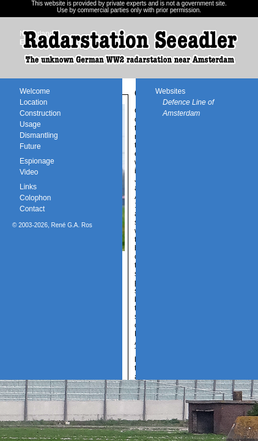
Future (30, 146)
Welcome (35, 91)
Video (29, 172)
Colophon (35, 198)
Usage (30, 124)
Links (28, 187)
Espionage (37, 161)
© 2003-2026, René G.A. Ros (52, 225)
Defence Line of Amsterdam (188, 108)
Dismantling (39, 135)
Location (33, 102)
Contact (32, 209)
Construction (40, 113)
